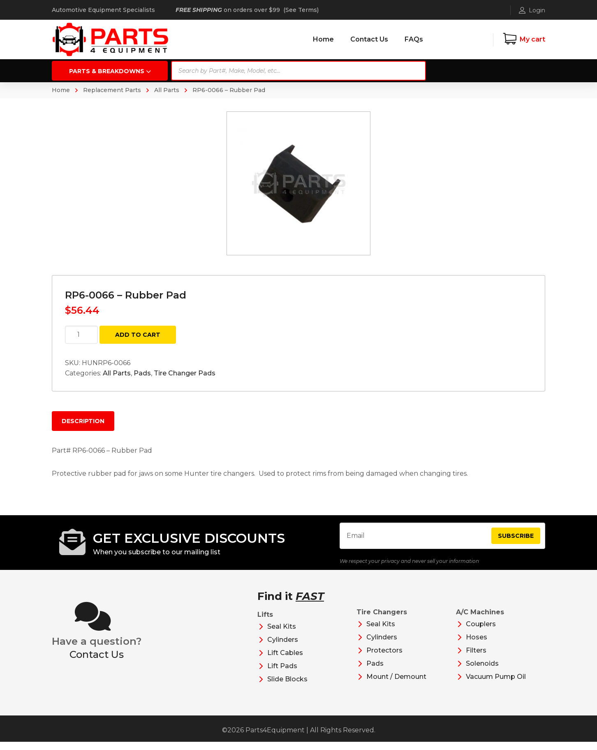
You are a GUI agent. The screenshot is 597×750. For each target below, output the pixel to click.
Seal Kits (281, 635)
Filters (476, 658)
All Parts (166, 90)
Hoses (476, 645)
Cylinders (282, 648)
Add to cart (137, 334)
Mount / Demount (396, 685)
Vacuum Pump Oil (496, 685)
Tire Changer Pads (184, 373)
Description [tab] (83, 421)
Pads (142, 373)
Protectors (384, 658)
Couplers (481, 632)
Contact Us (96, 663)
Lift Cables (285, 661)
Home (61, 90)
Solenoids (482, 672)
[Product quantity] (81, 335)
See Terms (301, 10)
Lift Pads (282, 674)
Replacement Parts (112, 90)
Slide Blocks (287, 687)
